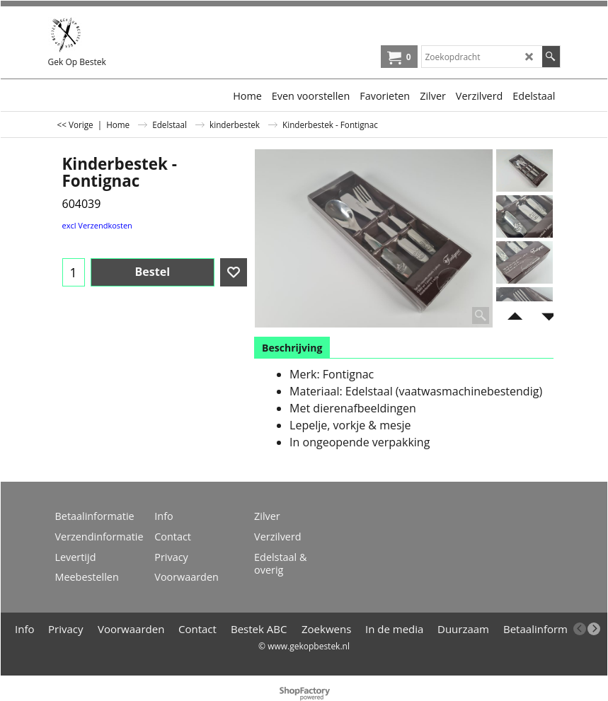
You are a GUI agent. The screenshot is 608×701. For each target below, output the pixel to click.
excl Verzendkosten (97, 225)
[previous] (579, 628)
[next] (593, 628)
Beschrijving (292, 347)
